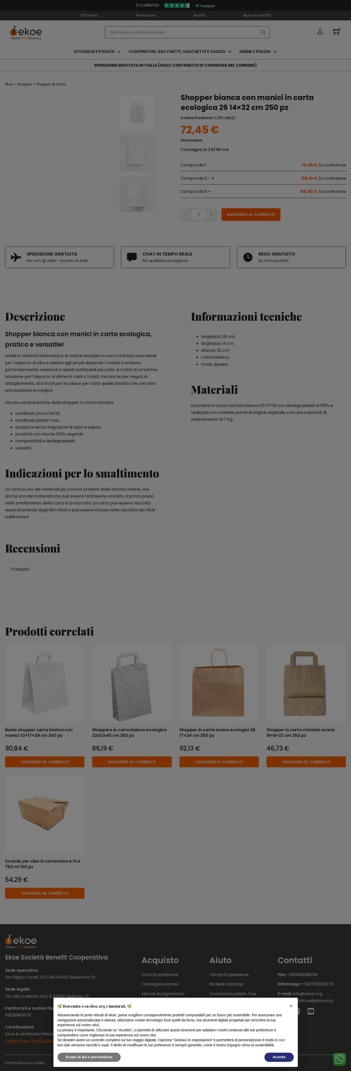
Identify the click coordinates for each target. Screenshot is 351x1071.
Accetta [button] (279, 1057)
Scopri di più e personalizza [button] (89, 1057)
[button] (291, 1006)
